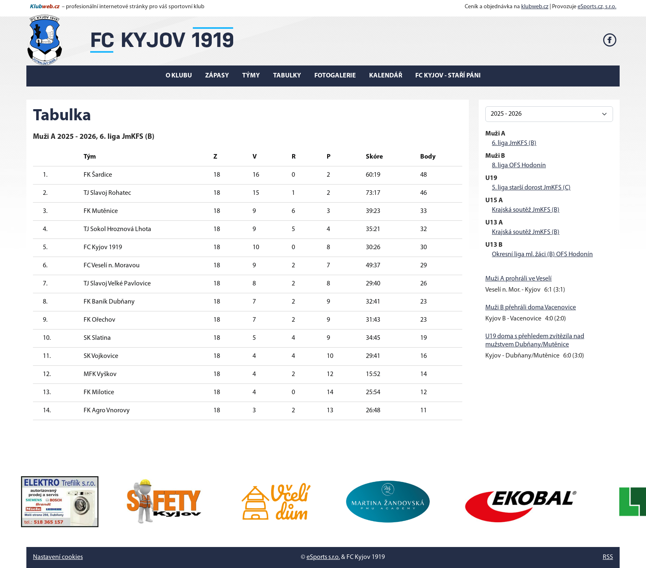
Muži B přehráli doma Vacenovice (530, 307)
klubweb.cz (534, 7)
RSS (608, 557)
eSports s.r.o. (323, 557)
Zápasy (217, 75)
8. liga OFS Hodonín (519, 165)
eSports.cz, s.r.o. (597, 7)
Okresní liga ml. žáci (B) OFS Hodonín (542, 254)
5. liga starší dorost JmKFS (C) (531, 188)
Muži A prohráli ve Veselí (518, 279)
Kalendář (385, 75)
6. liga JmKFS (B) (514, 143)
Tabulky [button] (287, 75)
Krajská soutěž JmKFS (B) (525, 210)
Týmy (251, 75)
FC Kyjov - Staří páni (448, 75)
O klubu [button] (179, 75)
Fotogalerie (335, 75)
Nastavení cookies (58, 557)
